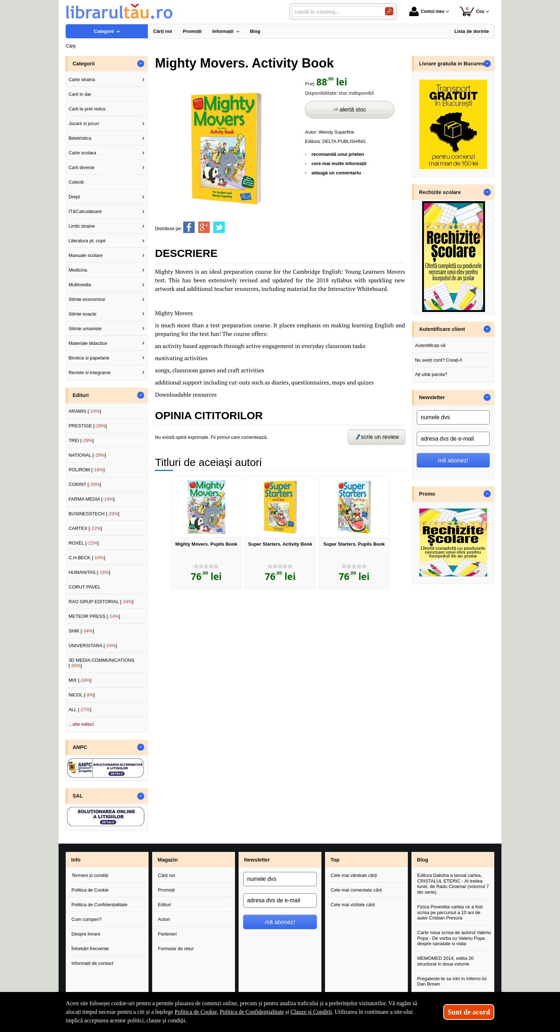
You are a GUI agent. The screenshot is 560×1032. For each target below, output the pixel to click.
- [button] (141, 63)
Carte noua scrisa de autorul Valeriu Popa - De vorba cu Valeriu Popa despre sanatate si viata (454, 938)
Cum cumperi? (86, 919)
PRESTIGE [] (88, 425)
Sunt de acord (469, 1012)
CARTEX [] (85, 528)
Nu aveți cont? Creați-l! (438, 360)
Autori (164, 919)
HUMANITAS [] (89, 572)
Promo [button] (427, 494)
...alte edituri (81, 724)
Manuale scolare (85, 255)
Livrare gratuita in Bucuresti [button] (453, 63)
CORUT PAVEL (85, 587)
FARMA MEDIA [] (92, 499)
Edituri (164, 904)
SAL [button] (77, 796)
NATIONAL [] (87, 455)
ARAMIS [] (85, 411)
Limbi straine (82, 226)
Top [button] (334, 860)
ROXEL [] (84, 543)
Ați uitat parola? (431, 374)
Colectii (76, 182)
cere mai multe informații (338, 163)
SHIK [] (81, 631)
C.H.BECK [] (87, 557)
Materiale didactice (88, 343)
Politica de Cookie (90, 890)
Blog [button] (422, 860)
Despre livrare (85, 934)
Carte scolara (82, 152)
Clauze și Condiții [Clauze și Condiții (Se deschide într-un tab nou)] (311, 1012)
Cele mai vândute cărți (354, 875)
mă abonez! (453, 460)
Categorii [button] (83, 63)
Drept (74, 196)
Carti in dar (80, 94)
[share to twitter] (219, 227)
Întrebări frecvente (90, 948)
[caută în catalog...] (336, 11)
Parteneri (167, 934)
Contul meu (426, 11)
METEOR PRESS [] (94, 616)
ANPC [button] (79, 747)
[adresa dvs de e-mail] (453, 439)
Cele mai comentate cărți (356, 890)
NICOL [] (82, 695)
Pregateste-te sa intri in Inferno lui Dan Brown (451, 981)
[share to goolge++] (204, 227)
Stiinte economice (87, 299)
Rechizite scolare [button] (440, 192)
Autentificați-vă (430, 345)
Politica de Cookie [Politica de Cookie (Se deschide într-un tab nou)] (196, 1012)
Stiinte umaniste (85, 328)
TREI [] (81, 440)
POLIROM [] (87, 469)
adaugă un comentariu (336, 172)
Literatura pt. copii (87, 240)
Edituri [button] (80, 395)
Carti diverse (82, 167)
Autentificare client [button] (442, 329)
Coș (472, 11)
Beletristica (80, 138)
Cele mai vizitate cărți (353, 904)
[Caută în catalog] (389, 11)
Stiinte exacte (82, 314)
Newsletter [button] (432, 397)
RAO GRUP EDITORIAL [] (101, 601)
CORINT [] (85, 484)
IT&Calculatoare (85, 211)
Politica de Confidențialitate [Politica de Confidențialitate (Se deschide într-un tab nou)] (252, 1012)
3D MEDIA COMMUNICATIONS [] (102, 663)
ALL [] (80, 709)
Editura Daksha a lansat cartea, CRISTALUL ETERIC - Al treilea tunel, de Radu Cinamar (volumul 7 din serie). (453, 884)
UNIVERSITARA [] (93, 645)
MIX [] (80, 680)
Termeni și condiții (89, 875)
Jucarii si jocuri (84, 123)
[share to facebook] (189, 227)
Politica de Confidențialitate (99, 904)
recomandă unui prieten (337, 154)
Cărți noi (166, 875)
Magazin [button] (168, 860)
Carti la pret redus (87, 108)
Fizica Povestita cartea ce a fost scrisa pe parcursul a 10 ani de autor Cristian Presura (450, 912)
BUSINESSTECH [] (94, 513)
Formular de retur (176, 948)
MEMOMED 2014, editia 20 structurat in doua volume (445, 961)
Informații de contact (92, 963)
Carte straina (82, 79)
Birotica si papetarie (89, 358)
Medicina (78, 270)
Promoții (166, 890)
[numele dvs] (453, 417)
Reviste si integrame (90, 372)
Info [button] (75, 860)
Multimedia (80, 284)
